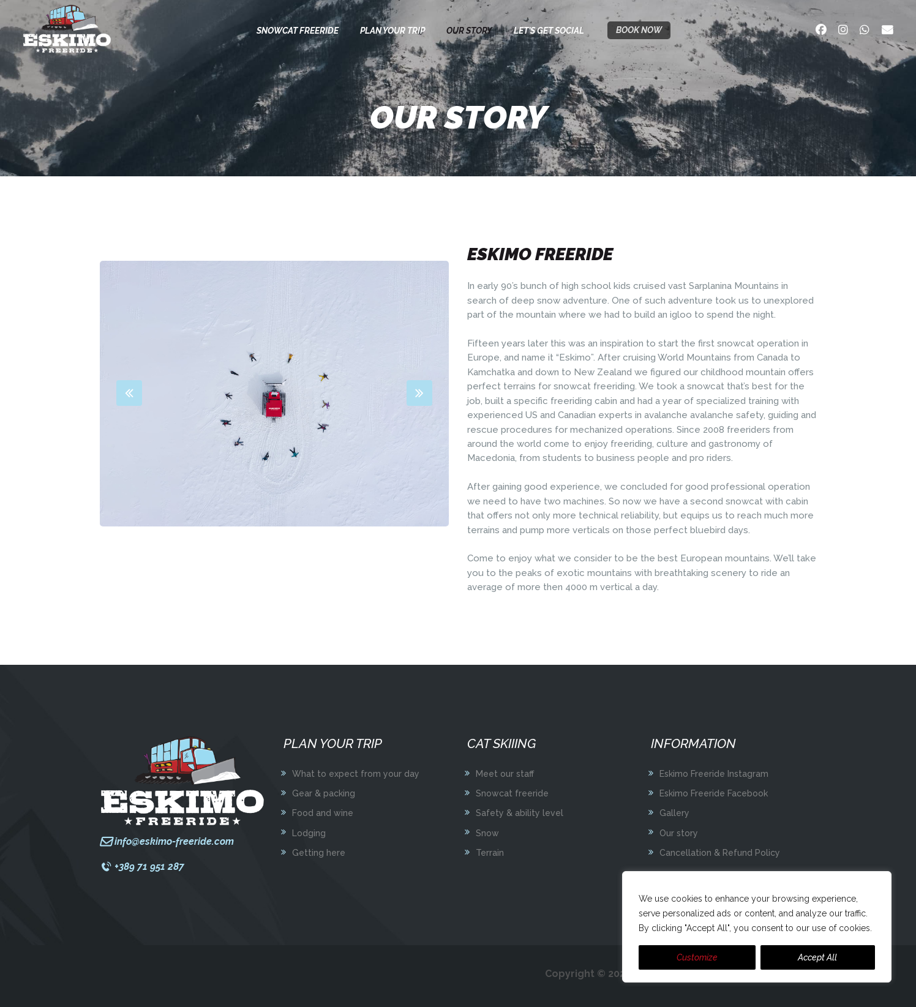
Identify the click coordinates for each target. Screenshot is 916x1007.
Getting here (318, 853)
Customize (697, 957)
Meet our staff (505, 774)
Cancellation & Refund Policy (719, 853)
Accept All (817, 957)
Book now (639, 30)
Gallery (674, 813)
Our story (678, 833)
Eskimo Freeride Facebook (713, 793)
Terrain (490, 853)
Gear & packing (323, 793)
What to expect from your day (355, 774)
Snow (487, 833)
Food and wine (322, 813)
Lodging (309, 833)
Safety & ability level (519, 813)
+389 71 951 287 (149, 866)
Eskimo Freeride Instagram (713, 774)
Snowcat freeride (512, 793)
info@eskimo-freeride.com (174, 841)
